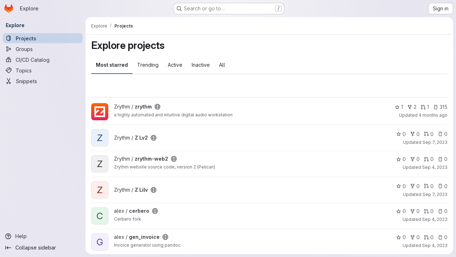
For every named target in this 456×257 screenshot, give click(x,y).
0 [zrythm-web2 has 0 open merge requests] (429, 159)
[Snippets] (43, 81)
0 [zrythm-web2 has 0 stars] (401, 159)
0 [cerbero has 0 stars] (401, 211)
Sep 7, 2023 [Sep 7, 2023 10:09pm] (435, 194)
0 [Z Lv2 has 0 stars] (401, 134)
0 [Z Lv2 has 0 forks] (415, 134)
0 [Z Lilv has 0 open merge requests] (429, 186)
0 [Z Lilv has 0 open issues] (442, 186)
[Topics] (43, 70)
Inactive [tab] (201, 65)
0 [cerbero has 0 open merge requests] (429, 211)
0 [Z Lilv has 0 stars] (401, 186)
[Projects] (43, 38)
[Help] (43, 236)
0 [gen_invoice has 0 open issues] (442, 237)
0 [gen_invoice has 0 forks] (415, 237)
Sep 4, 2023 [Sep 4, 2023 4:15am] (434, 167)
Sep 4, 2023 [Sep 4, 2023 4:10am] (434, 219)
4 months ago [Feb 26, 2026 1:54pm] (433, 115)
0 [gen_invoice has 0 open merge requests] (429, 237)
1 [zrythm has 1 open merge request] (425, 107)
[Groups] (43, 49)
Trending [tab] (148, 65)
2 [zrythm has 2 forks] (411, 107)
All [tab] (222, 65)
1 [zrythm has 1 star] (399, 107)
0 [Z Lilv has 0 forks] (415, 186)
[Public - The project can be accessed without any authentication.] (157, 107)
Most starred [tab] (112, 65)
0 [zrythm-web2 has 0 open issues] (442, 159)
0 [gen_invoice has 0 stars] (401, 237)
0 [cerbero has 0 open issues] (442, 211)
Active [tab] (175, 65)
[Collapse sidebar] (43, 248)
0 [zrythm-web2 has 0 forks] (415, 159)
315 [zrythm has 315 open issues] (440, 107)
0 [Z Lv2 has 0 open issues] (442, 134)
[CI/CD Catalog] (43, 60)
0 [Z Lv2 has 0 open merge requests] (429, 134)
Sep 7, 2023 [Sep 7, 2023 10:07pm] (435, 142)
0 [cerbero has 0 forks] (415, 211)
